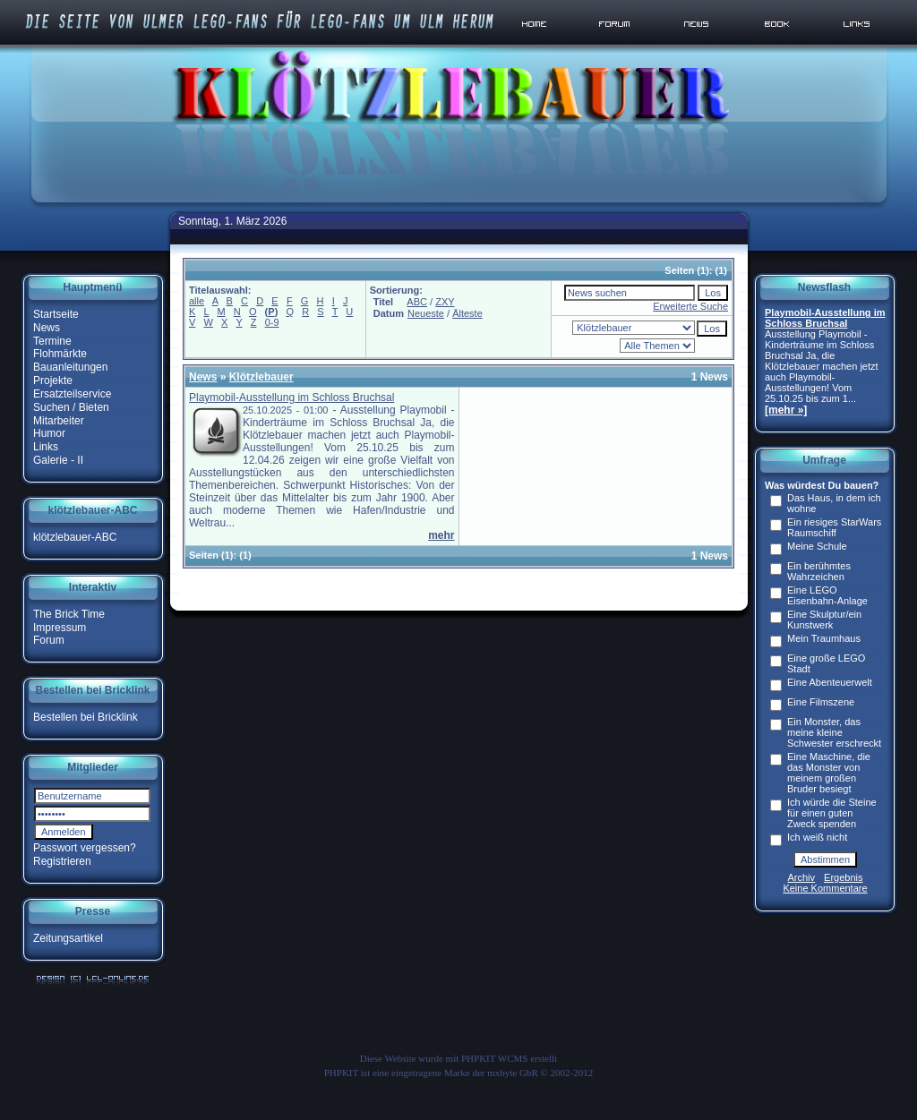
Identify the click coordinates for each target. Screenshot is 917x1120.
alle (196, 300)
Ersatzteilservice (72, 394)
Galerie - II (58, 460)
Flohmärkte (60, 353)
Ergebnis (843, 877)
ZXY (444, 301)
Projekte (53, 380)
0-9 (272, 322)
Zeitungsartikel (68, 938)
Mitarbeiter (58, 420)
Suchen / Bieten (71, 407)
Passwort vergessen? (84, 848)
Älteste (467, 313)
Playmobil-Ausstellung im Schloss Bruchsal (291, 397)
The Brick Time (69, 614)
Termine (52, 340)
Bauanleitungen (70, 367)
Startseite (56, 314)
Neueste (425, 313)
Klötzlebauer (261, 377)
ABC (417, 301)
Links (45, 446)
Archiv (802, 877)
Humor (49, 433)
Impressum (59, 626)
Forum (48, 640)
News (46, 327)
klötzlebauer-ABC (74, 537)
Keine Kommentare (825, 888)
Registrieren (62, 861)
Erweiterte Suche (690, 306)
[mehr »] (786, 410)
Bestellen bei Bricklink (85, 717)
